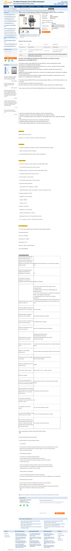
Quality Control (31, 6)
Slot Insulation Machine (8, 30)
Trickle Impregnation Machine (10, 40)
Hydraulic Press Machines (9, 32)
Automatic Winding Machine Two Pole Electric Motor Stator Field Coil (49, 538)
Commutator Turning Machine (10, 25)
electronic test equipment (25, 494)
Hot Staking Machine (8, 23)
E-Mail (59, 536)
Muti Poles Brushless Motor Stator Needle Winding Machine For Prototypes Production (21, 541)
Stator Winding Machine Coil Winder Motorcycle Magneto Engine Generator (49, 546)
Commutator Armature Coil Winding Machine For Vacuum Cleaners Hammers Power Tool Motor (49, 542)
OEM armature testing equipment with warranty (50, 494)
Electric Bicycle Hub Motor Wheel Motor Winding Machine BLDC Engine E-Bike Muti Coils (21, 534)
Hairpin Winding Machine (9, 46)
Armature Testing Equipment (17, 10)
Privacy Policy (10, 549)
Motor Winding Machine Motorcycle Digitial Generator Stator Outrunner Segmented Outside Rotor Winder (20, 546)
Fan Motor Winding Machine (9, 44)
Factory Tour (24, 6)
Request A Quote (61, 2)
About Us (17, 6)
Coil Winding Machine (8, 18)
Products (11, 6)
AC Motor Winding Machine (9, 35)
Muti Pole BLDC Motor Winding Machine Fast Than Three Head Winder (35, 538)
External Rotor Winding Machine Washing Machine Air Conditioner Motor (49, 534)
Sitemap (59, 538)
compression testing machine (35, 494)
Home (6, 6)
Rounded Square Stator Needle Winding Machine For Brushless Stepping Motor (35, 545)
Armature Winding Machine (9, 21)
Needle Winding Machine (9, 16)
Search (51, 8)
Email (66, 2)
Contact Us (39, 6)
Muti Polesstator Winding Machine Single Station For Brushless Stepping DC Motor (35, 541)
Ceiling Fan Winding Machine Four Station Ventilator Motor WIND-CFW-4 (20, 538)
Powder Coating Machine (9, 28)
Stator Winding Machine (9, 14)
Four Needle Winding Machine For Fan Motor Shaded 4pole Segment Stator (35, 534)
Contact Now (10, 58)
